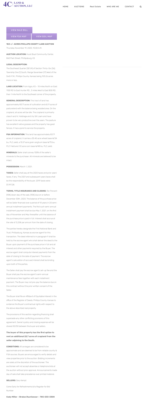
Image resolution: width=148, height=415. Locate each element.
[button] (141, 6)
